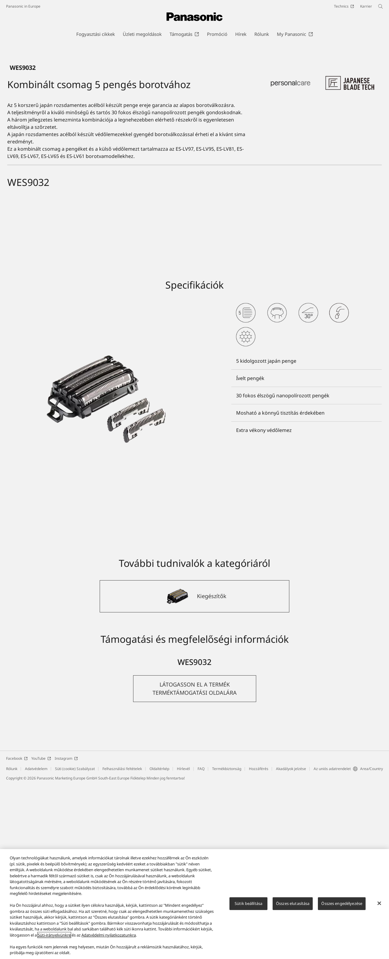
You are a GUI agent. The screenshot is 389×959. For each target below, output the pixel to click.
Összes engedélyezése (341, 903)
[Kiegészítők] (194, 770)
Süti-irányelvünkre (54, 935)
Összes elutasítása (292, 903)
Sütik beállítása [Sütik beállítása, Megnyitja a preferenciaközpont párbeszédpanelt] (248, 903)
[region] (194, 904)
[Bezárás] (379, 903)
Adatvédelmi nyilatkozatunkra (108, 935)
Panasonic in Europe (23, 6)
